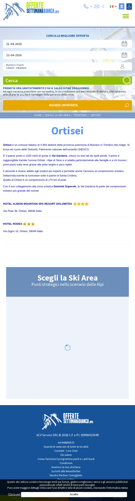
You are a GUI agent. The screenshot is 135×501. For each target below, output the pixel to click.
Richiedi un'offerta (63, 105)
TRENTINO (80, 115)
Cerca (69, 80)
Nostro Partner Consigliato (66, 475)
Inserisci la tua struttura (66, 466)
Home (38, 115)
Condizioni (66, 462)
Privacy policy (65, 479)
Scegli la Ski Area (57, 115)
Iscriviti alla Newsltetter (66, 471)
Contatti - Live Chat (66, 450)
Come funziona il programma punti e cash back (66, 458)
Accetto (74, 494)
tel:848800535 (66, 442)
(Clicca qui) (14, 494)
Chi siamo (66, 454)
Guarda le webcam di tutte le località (66, 446)
